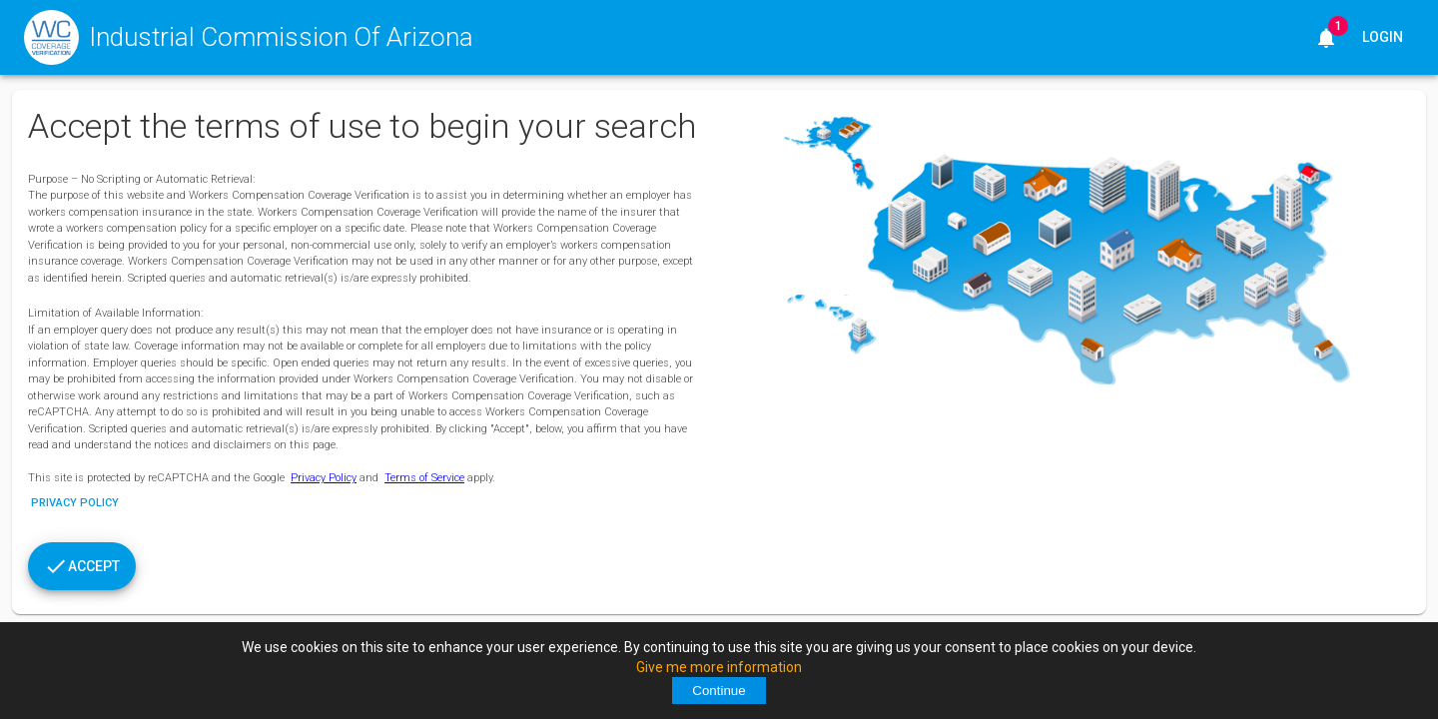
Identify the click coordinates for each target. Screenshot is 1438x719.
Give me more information (719, 667)
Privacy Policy (324, 477)
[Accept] (82, 566)
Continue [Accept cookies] (718, 690)
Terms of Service (424, 477)
